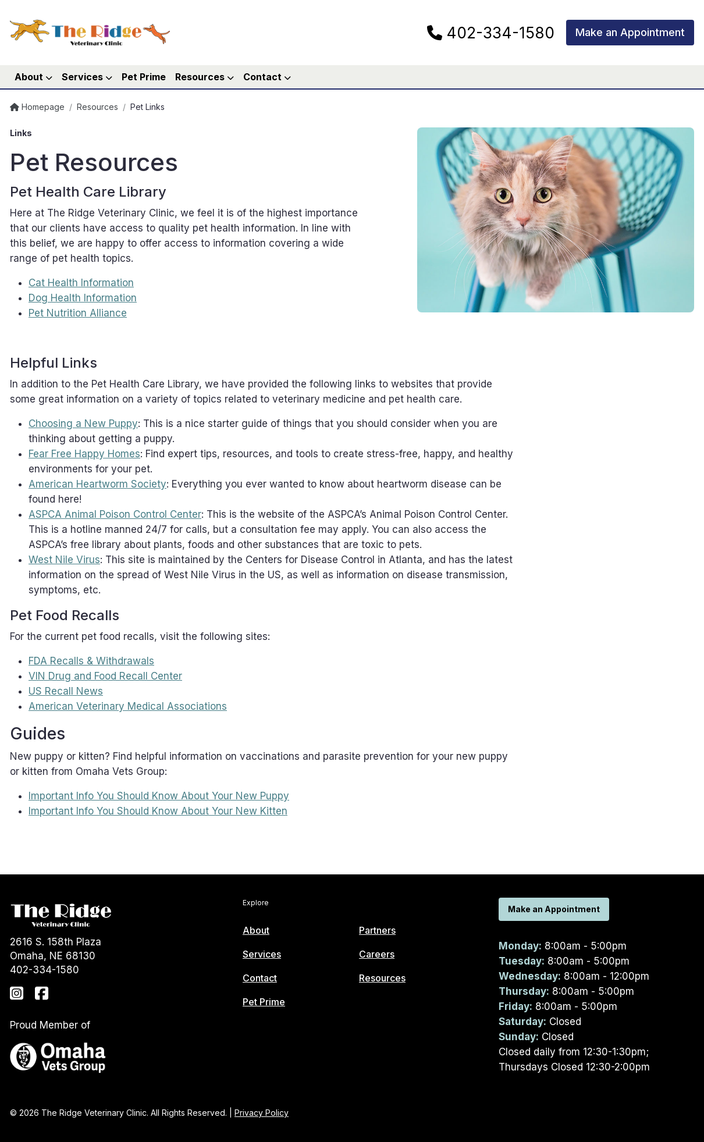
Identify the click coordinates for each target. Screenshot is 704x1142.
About (256, 930)
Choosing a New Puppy (83, 423)
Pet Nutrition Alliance (78, 313)
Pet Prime (144, 77)
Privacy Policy (261, 1113)
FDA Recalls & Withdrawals (91, 661)
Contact (260, 978)
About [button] (33, 77)
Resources (97, 107)
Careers (376, 954)
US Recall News (66, 691)
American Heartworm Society (97, 484)
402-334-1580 (490, 33)
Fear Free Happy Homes (84, 454)
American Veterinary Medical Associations (128, 706)
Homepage (37, 107)
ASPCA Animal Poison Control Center (115, 514)
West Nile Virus (64, 559)
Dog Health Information (83, 298)
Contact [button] (267, 77)
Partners (377, 930)
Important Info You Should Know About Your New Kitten (158, 811)
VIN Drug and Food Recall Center (105, 676)
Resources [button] (204, 77)
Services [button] (87, 77)
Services (262, 954)
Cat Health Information (81, 283)
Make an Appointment (630, 32)
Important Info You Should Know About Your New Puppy (159, 796)
